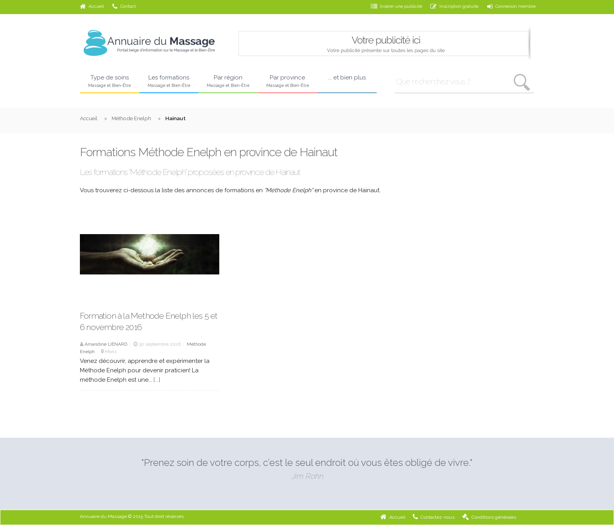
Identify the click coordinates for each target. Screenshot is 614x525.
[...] (157, 379)
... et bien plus (347, 77)
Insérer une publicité (396, 6)
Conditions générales (489, 517)
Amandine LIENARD (106, 344)
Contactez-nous (434, 517)
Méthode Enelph (131, 118)
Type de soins (109, 81)
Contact (124, 6)
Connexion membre (511, 6)
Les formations (169, 81)
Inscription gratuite (454, 6)
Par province (288, 81)
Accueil (92, 6)
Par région (228, 81)
